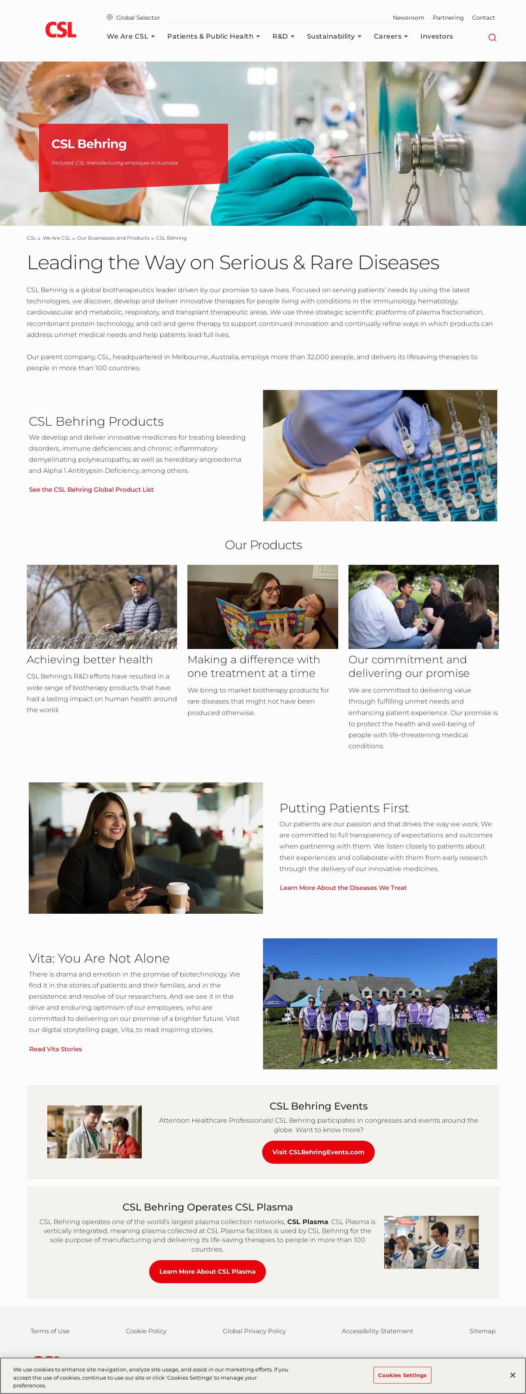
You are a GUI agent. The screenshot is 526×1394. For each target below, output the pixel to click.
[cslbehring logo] (61, 31)
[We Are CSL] (57, 238)
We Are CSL (133, 36)
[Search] (492, 36)
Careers (393, 36)
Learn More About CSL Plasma (207, 1271)
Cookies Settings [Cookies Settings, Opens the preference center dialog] (402, 1380)
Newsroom (408, 17)
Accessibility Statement (377, 1331)
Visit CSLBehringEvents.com (318, 1152)
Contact (483, 17)
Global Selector (133, 17)
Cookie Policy (146, 1331)
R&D (285, 36)
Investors (436, 36)
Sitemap (483, 1331)
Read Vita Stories (55, 1049)
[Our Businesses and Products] (113, 238)
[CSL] (31, 238)
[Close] (513, 1380)
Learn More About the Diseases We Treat (343, 888)
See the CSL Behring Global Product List (91, 489)
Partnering (448, 17)
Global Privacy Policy (254, 1331)
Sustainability (336, 36)
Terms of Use (49, 1331)
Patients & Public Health (215, 36)
